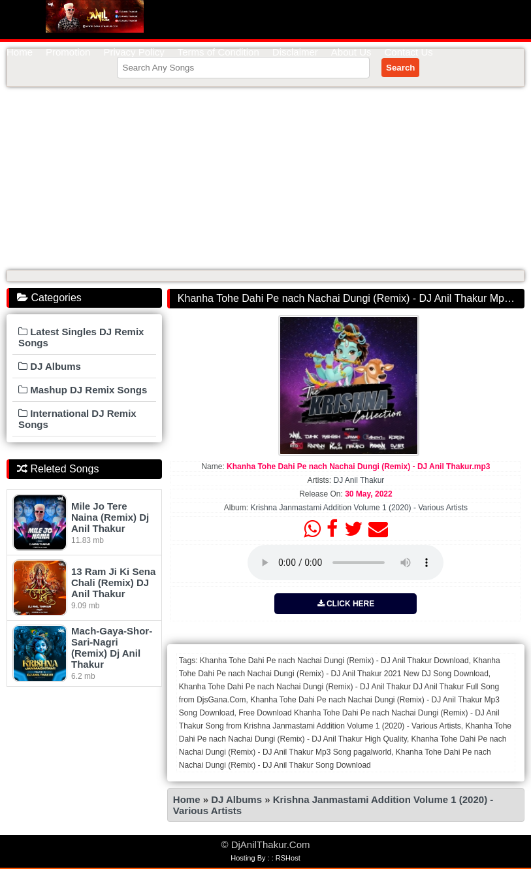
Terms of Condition (218, 51)
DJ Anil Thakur (359, 480)
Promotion (68, 51)
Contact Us (409, 51)
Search (400, 68)
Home (20, 51)
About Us (351, 51)
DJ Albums (236, 799)
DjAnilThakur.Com (94, 16)
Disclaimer (295, 51)
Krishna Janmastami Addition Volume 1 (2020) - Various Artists (359, 507)
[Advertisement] (265, 178)
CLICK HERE (346, 603)
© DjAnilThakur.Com (265, 844)
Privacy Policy (133, 51)
